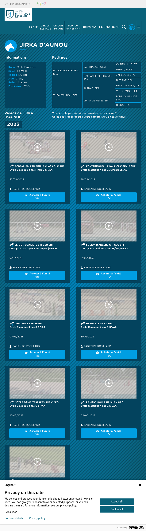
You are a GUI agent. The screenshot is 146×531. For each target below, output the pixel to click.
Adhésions (90, 27)
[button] (33, 27)
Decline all (117, 509)
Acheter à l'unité (37, 197)
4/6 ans (58, 27)
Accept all (117, 501)
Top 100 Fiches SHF (73, 27)
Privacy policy (37, 518)
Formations (109, 27)
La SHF (33, 27)
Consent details (14, 518)
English (11, 484)
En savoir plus (117, 117)
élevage (45, 27)
